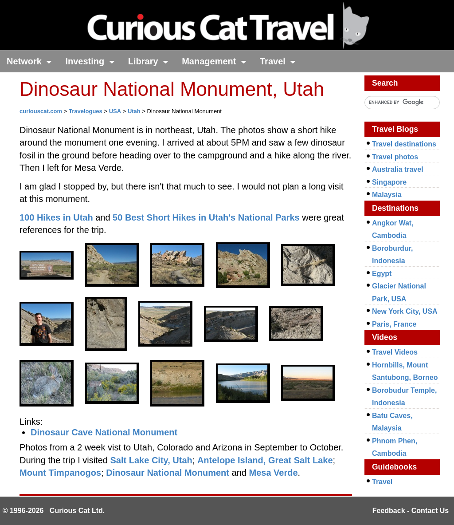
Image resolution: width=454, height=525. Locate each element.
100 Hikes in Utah (56, 217)
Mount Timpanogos (60, 473)
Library (148, 61)
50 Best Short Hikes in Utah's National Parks (206, 217)
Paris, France (394, 324)
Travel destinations (404, 144)
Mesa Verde (273, 473)
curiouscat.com (41, 111)
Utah (134, 111)
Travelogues (85, 111)
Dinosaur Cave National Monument (104, 432)
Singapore (389, 182)
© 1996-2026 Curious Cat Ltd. (54, 510)
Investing (89, 61)
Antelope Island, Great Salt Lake (265, 460)
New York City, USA (405, 311)
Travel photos (395, 157)
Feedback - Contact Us (410, 510)
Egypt (381, 273)
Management (214, 61)
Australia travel (397, 169)
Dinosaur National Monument (167, 473)
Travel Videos (395, 352)
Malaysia (387, 194)
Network (29, 61)
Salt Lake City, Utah (151, 460)
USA (115, 111)
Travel (278, 61)
